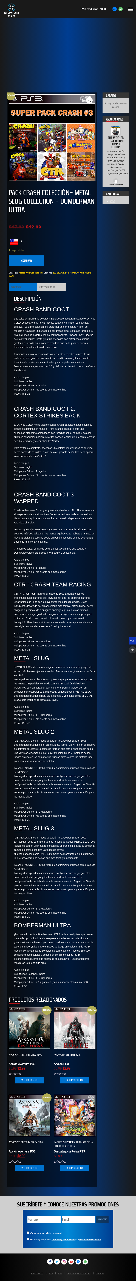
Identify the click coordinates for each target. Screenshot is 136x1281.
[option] (116, 156)
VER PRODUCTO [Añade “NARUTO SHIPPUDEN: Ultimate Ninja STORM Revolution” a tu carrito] (75, 1168)
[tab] (23, 287)
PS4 (60, 1273)
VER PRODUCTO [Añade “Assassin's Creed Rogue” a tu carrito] (75, 1080)
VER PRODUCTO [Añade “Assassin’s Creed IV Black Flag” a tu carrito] (29, 1168)
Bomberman (70, 273)
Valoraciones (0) (47, 287)
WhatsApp (85, 1261)
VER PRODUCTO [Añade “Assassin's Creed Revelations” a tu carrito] (29, 1080)
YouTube (71, 1261)
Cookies (100, 1273)
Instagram (64, 1261)
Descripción (16, 287)
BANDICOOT (58, 273)
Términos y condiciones (63, 1240)
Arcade (22, 273)
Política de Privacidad (90, 1240)
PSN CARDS (37, 1273)
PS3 (41, 273)
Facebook (50, 1261)
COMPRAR (26, 260)
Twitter (57, 1261)
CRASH (80, 273)
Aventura (30, 273)
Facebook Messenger (78, 1261)
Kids (37, 273)
